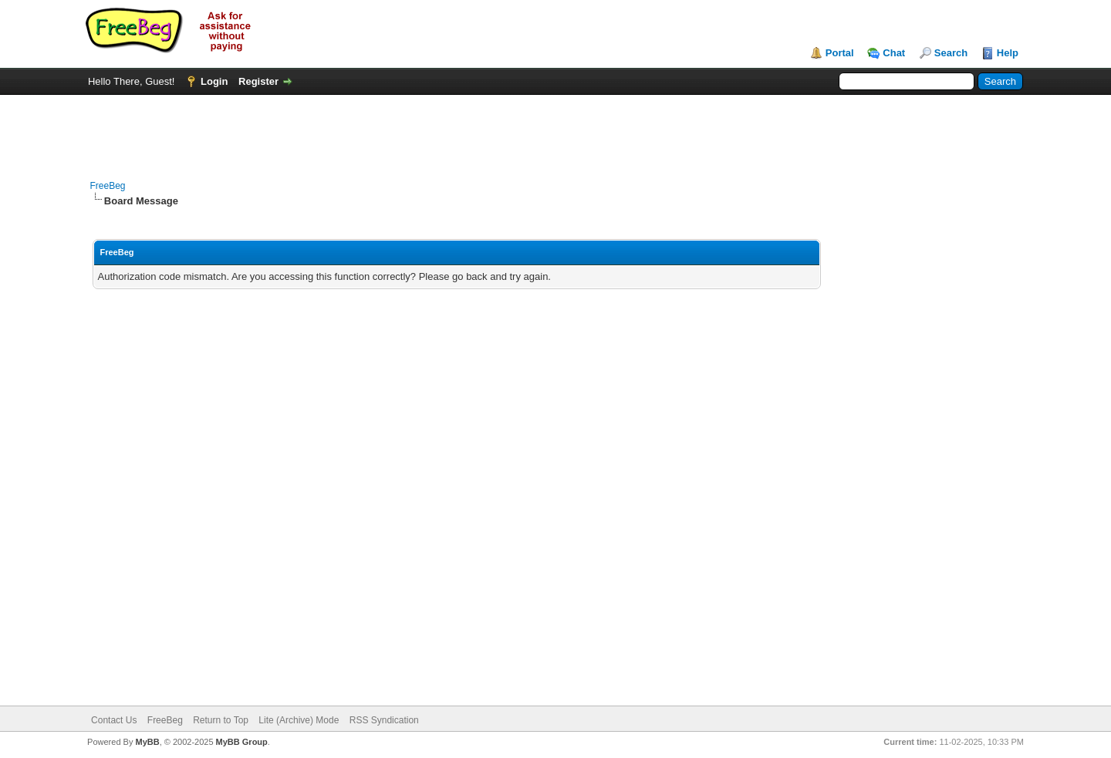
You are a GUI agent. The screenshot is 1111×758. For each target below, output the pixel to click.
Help (1007, 53)
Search (950, 53)
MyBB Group (242, 741)
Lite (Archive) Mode (298, 720)
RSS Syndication (384, 720)
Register (258, 81)
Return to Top (220, 720)
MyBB (147, 741)
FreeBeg (108, 185)
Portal (840, 53)
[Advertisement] (555, 129)
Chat (894, 53)
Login (214, 81)
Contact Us (114, 720)
